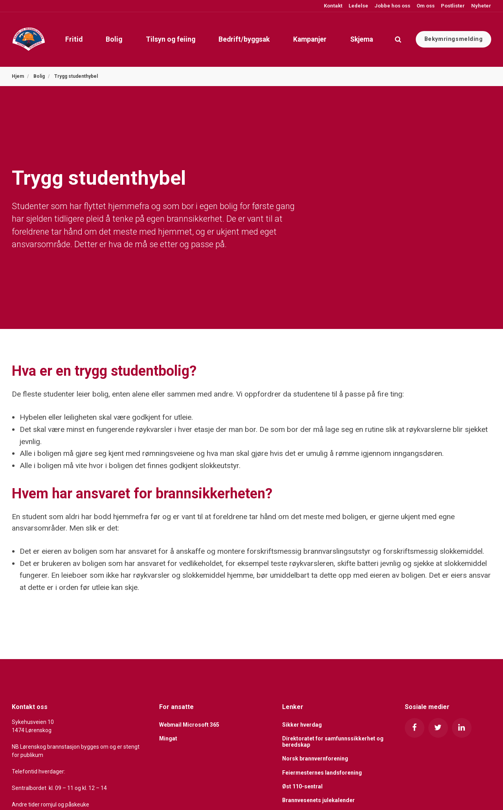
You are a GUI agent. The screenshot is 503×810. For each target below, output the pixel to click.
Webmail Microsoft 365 (189, 725)
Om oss (425, 6)
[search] (398, 39)
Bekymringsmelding (453, 39)
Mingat (168, 739)
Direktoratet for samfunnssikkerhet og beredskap (333, 742)
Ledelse (357, 6)
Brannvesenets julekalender (318, 800)
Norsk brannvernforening (315, 758)
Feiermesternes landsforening (322, 773)
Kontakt (332, 6)
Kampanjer (309, 39)
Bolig (113, 39)
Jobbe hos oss (391, 6)
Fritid (72, 39)
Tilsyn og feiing (170, 39)
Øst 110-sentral (302, 786)
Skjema (361, 39)
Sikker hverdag (302, 725)
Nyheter (480, 6)
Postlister (452, 6)
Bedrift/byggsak (243, 39)
